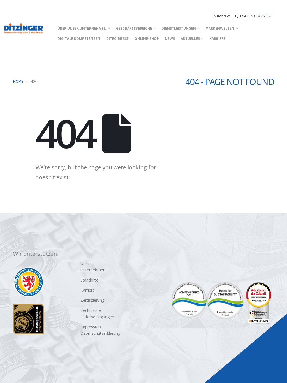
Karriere (217, 38)
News (170, 38)
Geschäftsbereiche (134, 28)
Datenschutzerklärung (100, 333)
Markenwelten (219, 28)
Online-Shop (147, 38)
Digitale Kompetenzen (78, 38)
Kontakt (222, 16)
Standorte (89, 280)
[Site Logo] (23, 28)
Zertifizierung (92, 300)
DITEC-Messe (117, 38)
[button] (280, 16)
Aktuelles (190, 38)
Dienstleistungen (178, 28)
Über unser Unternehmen (82, 28)
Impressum (90, 326)
